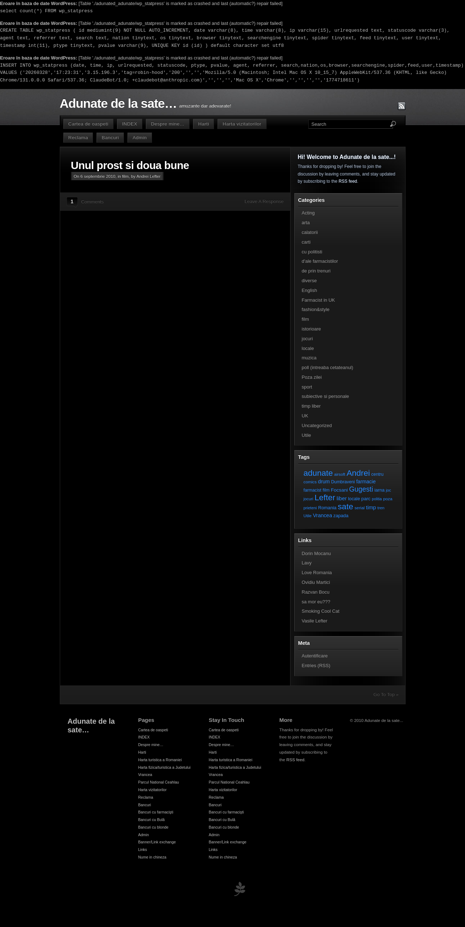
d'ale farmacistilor (320, 261)
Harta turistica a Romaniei (160, 760)
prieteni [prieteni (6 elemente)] (310, 508)
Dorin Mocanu (316, 553)
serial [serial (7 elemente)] (359, 507)
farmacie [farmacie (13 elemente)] (366, 481)
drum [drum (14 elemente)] (324, 481)
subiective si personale (325, 396)
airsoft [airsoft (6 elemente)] (339, 474)
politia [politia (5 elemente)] (377, 499)
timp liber (311, 406)
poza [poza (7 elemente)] (388, 498)
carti (306, 242)
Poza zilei (312, 377)
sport (307, 387)
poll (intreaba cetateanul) (327, 367)
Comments (92, 201)
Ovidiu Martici (316, 582)
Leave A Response (264, 201)
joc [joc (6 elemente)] (388, 490)
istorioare (311, 329)
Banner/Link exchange (157, 842)
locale (308, 348)
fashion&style (316, 309)
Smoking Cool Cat (321, 611)
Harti (203, 124)
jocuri (307, 338)
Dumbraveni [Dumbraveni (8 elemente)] (343, 481)
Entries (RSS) (316, 665)
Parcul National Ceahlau (158, 782)
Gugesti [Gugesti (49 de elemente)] (361, 489)
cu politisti (312, 251)
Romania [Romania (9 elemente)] (327, 507)
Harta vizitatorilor (242, 124)
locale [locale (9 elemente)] (354, 498)
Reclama (78, 137)
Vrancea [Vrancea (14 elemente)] (322, 515)
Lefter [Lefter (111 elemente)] (324, 497)
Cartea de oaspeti (88, 124)
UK (305, 415)
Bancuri (110, 137)
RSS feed (348, 181)
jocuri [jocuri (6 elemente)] (308, 499)
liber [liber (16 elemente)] (342, 498)
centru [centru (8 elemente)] (377, 474)
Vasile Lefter (314, 621)
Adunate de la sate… (118, 103)
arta (306, 222)
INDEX (129, 124)
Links (142, 849)
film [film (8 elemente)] (326, 490)
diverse (309, 280)
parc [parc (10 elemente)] (365, 498)
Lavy (307, 562)
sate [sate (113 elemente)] (345, 506)
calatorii (310, 232)
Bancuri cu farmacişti (156, 812)
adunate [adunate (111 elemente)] (318, 473)
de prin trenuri (316, 271)
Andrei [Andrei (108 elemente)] (358, 473)
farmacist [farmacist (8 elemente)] (313, 490)
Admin (140, 137)
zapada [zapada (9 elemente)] (341, 515)
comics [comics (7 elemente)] (310, 481)
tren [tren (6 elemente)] (381, 508)
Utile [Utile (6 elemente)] (308, 516)
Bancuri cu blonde (153, 827)
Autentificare (315, 655)
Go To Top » (386, 694)
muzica (309, 357)
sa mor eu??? (316, 601)
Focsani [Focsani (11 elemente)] (339, 490)
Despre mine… (167, 124)
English (309, 290)
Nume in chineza (152, 857)
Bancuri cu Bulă (151, 819)
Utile (306, 435)
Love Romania (317, 572)
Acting (308, 213)
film (125, 176)
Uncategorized (317, 425)
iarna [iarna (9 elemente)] (379, 490)
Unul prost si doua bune (130, 165)
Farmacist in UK (318, 300)
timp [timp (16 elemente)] (371, 507)
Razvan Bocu (316, 592)
